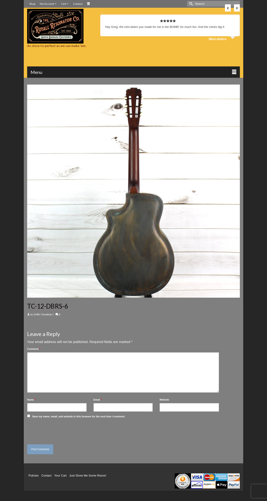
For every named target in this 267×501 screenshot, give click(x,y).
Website (164, 399)
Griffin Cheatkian (43, 314)
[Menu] (133, 72)
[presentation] (58, 430)
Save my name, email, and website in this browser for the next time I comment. (78, 416)
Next (237, 8)
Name (31, 399)
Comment (33, 349)
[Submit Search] (190, 4)
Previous (228, 8)
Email (97, 399)
